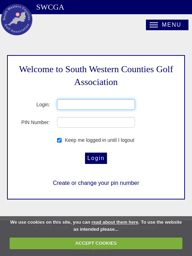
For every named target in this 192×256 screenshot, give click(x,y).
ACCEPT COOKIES (96, 243)
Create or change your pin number (96, 183)
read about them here (114, 222)
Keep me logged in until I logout (95, 140)
